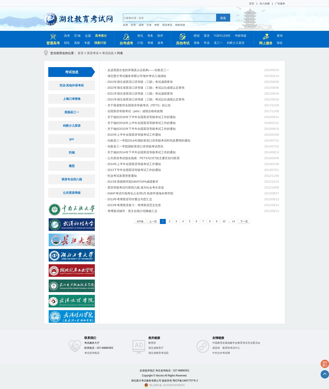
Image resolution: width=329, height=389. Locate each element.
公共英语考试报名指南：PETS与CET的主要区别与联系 (143, 158)
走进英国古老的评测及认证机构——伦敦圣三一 (138, 70)
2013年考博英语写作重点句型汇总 (129, 199)
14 (233, 221)
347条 (140, 221)
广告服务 (280, 3)
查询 (280, 35)
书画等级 (240, 35)
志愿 (88, 35)
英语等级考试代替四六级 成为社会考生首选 (135, 187)
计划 (140, 42)
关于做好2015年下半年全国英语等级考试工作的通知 (141, 128)
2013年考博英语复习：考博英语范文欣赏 (134, 205)
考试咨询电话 (91, 352)
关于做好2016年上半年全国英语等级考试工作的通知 (141, 123)
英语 (207, 35)
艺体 (148, 24)
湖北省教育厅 (155, 347)
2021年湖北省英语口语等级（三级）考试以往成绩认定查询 (145, 99)
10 (224, 221)
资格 (197, 42)
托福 (72, 152)
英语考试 (167, 24)
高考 (125, 24)
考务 (150, 35)
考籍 (150, 42)
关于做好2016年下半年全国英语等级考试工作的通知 (141, 117)
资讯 (140, 35)
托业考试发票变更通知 (122, 175)
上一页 (153, 221)
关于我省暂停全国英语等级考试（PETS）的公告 (139, 105)
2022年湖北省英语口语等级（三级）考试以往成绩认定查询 (145, 87)
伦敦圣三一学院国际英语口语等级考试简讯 (135, 146)
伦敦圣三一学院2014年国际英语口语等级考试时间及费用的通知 (148, 140)
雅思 (72, 166)
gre (71, 139)
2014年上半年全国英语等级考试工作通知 (134, 164)
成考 (141, 24)
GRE (227, 35)
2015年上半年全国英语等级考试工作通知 (134, 134)
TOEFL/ (219, 35)
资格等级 (180, 24)
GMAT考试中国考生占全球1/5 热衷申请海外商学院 (140, 193)
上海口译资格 (72, 98)
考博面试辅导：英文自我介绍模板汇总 (132, 211)
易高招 (216, 347)
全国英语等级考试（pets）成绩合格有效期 (135, 111)
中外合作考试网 (221, 352)
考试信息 (108, 53)
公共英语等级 (72, 192)
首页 (251, 3)
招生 (67, 42)
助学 (160, 35)
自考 (133, 24)
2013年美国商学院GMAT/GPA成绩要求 (132, 181)
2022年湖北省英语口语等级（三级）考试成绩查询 (140, 81)
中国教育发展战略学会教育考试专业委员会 (236, 342)
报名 (280, 42)
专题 (87, 42)
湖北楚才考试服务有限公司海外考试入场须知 (136, 76)
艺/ (76, 35)
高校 (77, 42)
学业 (207, 42)
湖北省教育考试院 (158, 352)
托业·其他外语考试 (72, 85)
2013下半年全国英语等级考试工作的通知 (134, 170)
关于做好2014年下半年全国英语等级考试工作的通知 (141, 152)
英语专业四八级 (71, 179)
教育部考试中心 (231, 347)
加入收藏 (265, 3)
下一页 (244, 221)
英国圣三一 (71, 112)
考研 (156, 24)
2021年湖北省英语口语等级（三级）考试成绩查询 (140, 93)
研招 (197, 35)
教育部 (152, 342)
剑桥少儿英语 (235, 42)
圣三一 (218, 42)
